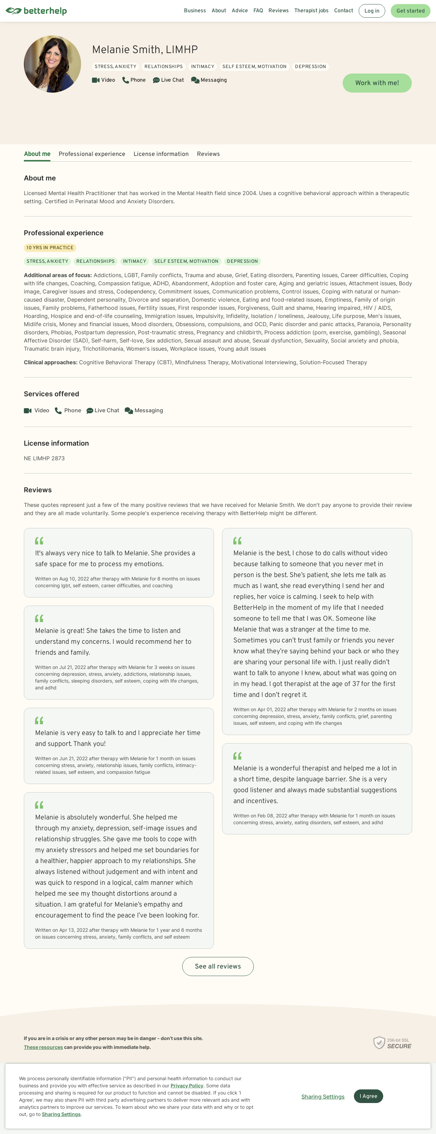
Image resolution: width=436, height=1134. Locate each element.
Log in (371, 11)
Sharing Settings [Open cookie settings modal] (323, 1096)
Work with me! (377, 83)
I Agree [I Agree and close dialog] (368, 1096)
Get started (410, 11)
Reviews (208, 154)
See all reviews (218, 966)
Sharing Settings (61, 1114)
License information (161, 154)
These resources (43, 1047)
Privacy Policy (187, 1085)
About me (37, 154)
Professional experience (92, 154)
